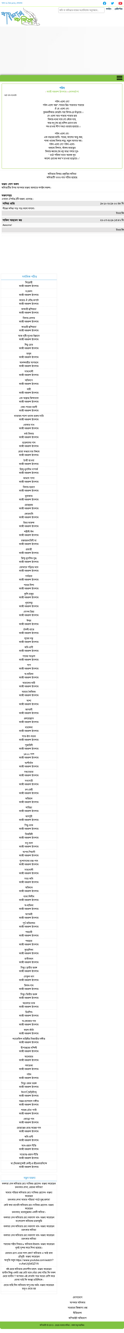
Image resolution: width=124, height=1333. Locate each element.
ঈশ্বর (29, 620)
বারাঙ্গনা (29, 727)
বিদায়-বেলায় (29, 318)
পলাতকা (29, 1065)
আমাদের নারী (28, 683)
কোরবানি (29, 514)
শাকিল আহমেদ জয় (12, 220)
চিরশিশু (28, 1012)
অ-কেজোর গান (29, 1021)
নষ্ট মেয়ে (10, 1269)
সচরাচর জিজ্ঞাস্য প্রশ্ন (77, 1308)
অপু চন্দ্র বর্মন (32, 1285)
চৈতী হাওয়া (28, 460)
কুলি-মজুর (29, 594)
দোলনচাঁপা (74, 92)
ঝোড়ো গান (29, 1119)
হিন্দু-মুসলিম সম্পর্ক (29, 469)
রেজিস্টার (118, 9)
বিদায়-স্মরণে (29, 487)
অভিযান (29, 887)
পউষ (29, 1074)
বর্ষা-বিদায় (29, 434)
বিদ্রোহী (28, 282)
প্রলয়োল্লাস (29, 718)
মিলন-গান (28, 985)
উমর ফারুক (28, 523)
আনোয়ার (29, 1056)
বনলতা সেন (7, 1183)
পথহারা (28, 941)
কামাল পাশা (29, 478)
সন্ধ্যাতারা (28, 772)
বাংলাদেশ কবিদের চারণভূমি (29, 1221)
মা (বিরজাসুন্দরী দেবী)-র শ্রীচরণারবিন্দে (29, 1163)
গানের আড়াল (29, 656)
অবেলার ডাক (29, 1003)
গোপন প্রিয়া (29, 612)
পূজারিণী (29, 745)
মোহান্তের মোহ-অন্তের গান (29, 1128)
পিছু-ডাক (29, 825)
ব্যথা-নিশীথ (28, 896)
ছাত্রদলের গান (28, 442)
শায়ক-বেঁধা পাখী (29, 1110)
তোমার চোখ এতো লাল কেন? (19, 1253)
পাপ (29, 665)
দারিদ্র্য (29, 807)
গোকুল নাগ (29, 976)
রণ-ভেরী (29, 789)
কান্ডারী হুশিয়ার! (28, 309)
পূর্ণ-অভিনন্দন (29, 923)
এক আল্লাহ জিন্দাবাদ (29, 398)
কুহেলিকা (29, 950)
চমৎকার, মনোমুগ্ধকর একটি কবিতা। (29, 1212)
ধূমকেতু (29, 603)
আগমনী (28, 914)
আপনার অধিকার (77, 1302)
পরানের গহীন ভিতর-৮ (13, 1244)
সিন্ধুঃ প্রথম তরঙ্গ (29, 1083)
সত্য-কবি (28, 878)
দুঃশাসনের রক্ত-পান (29, 861)
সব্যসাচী (29, 781)
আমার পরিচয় (11, 1192)
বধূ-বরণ (29, 843)
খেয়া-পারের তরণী (29, 407)
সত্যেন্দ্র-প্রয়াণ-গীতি (29, 1154)
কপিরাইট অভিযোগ (78, 1318)
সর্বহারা (28, 576)
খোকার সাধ (28, 425)
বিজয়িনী (29, 834)
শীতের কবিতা (8, 208)
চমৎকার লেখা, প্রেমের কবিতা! (29, 1187)
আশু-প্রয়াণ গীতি (28, 1145)
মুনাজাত (29, 496)
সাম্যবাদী (29, 371)
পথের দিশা (29, 585)
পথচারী (28, 932)
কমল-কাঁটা (29, 1030)
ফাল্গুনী (29, 816)
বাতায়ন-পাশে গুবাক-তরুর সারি (29, 416)
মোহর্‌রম (29, 505)
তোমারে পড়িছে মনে (28, 567)
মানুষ (28, 353)
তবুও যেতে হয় (29, 1288)
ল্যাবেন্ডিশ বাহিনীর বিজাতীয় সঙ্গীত (29, 1039)
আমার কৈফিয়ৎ (29, 692)
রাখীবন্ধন (29, 959)
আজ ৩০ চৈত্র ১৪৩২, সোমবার (12, 3)
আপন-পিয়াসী (29, 852)
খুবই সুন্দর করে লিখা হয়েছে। (29, 1248)
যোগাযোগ (77, 1297)
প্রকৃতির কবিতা (69, 174)
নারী (29, 389)
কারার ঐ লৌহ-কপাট (29, 300)
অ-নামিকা (28, 674)
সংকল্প (28, 291)
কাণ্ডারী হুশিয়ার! (28, 327)
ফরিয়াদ (28, 798)
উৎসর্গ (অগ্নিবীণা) (29, 1092)
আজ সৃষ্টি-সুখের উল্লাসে (29, 336)
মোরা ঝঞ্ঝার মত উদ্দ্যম (29, 451)
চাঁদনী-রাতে (28, 629)
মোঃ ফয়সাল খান (31, 1217)
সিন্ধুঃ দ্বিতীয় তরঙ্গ (29, 994)
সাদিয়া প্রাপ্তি (9, 203)
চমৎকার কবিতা (28, 1230)
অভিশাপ (29, 380)
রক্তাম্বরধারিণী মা (28, 540)
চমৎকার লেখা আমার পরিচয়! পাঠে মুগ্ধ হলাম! (29, 1199)
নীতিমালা (77, 1313)
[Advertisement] (62, 50)
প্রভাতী (29, 549)
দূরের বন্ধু (28, 638)
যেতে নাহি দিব (10, 1285)
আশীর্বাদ (29, 763)
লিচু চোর (29, 345)
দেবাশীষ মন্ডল (29, 1269)
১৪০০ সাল (29, 754)
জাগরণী (28, 709)
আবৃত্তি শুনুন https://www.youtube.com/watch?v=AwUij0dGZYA (28, 1262)
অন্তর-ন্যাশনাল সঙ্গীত (29, 1101)
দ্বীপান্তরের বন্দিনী (29, 1048)
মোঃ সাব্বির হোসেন (31, 1183)
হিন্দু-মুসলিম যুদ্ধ (28, 558)
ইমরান (36, 1244)
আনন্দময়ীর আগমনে (29, 362)
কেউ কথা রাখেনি (12, 1205)
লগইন (108, 9)
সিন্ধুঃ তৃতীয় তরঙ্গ (29, 967)
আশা (28, 700)
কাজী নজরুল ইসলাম (56, 92)
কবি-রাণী (29, 647)
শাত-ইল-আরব (29, 736)
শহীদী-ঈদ (29, 531)
